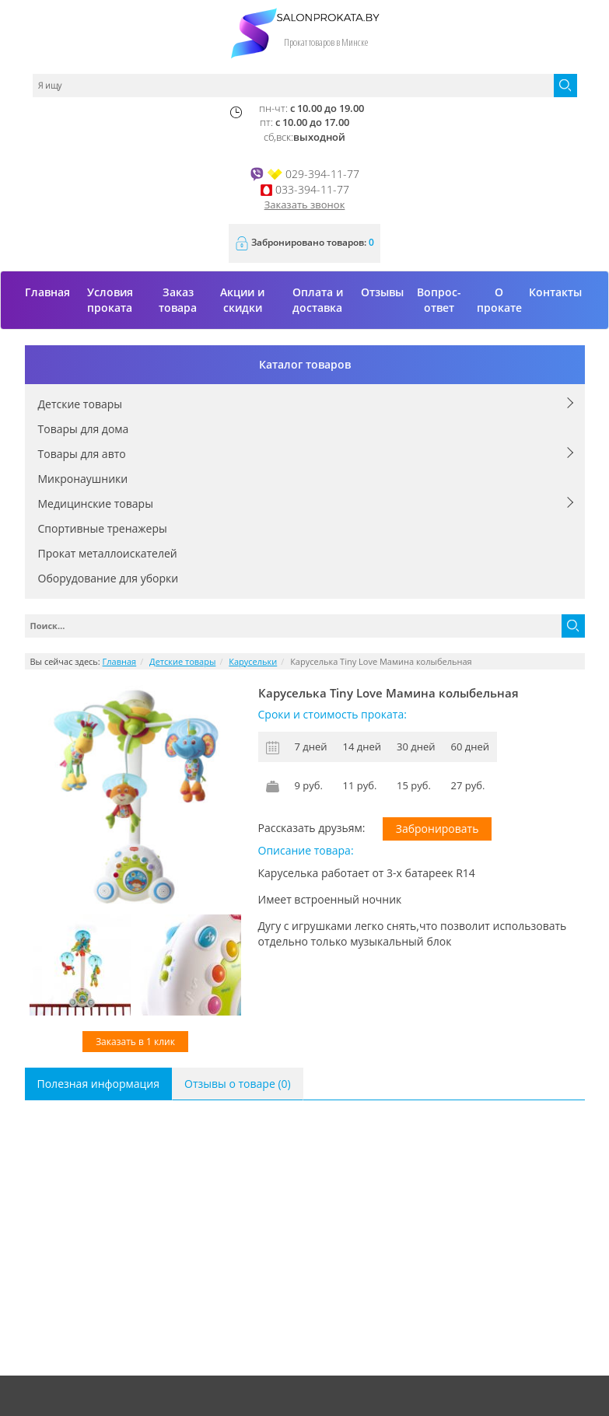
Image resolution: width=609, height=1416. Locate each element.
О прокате (499, 300)
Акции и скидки (242, 300)
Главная (47, 292)
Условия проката (110, 300)
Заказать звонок (304, 205)
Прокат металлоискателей (107, 553)
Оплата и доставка (317, 300)
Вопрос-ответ (439, 300)
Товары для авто (82, 453)
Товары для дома (83, 428)
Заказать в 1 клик (135, 1041)
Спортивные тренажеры (102, 528)
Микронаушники (83, 478)
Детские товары (80, 404)
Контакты (555, 292)
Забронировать (437, 828)
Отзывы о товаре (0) (237, 1083)
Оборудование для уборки (108, 578)
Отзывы (382, 292)
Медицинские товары (95, 503)
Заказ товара (178, 300)
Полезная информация (98, 1083)
